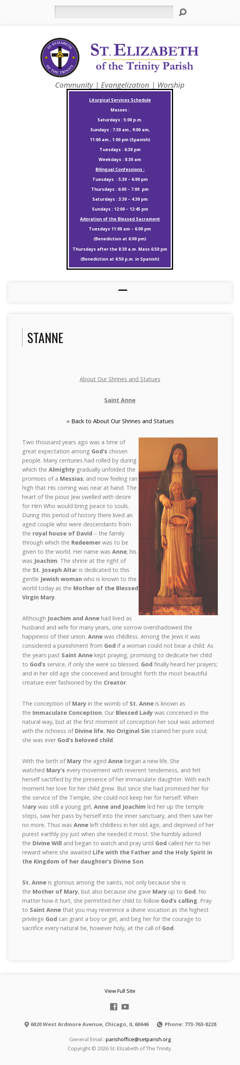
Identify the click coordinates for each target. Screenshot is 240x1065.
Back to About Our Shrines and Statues (122, 421)
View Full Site (120, 990)
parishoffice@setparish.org (138, 1039)
